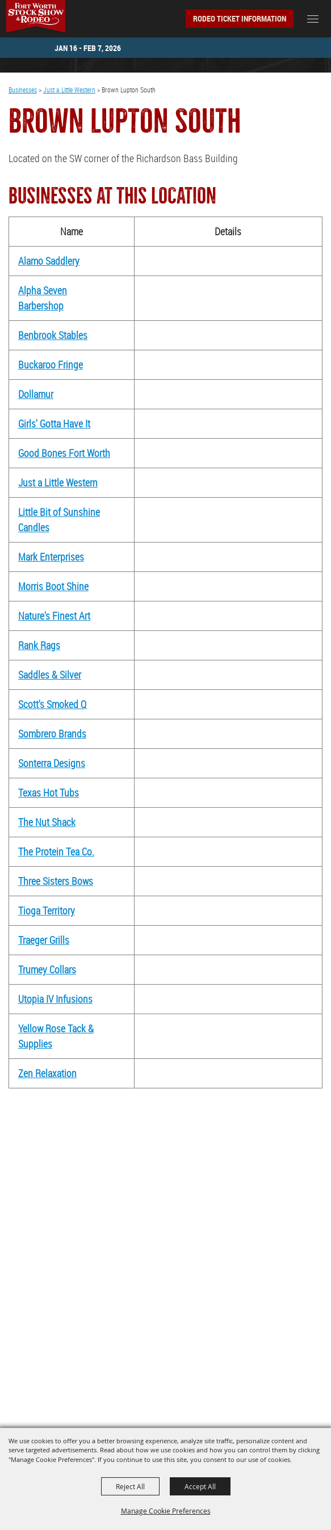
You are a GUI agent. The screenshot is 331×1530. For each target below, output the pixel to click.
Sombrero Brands (52, 733)
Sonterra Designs (51, 763)
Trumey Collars (47, 969)
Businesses (23, 89)
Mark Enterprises (51, 556)
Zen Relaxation (47, 1073)
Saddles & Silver (49, 674)
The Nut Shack (47, 822)
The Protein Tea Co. (56, 851)
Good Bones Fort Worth (64, 453)
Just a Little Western (69, 89)
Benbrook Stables (52, 335)
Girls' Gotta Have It (54, 423)
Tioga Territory (46, 910)
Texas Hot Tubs (48, 792)
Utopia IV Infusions (55, 999)
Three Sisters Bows (55, 881)
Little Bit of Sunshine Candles (59, 519)
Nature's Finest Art (54, 615)
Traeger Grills (43, 940)
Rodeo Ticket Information (239, 18)
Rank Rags (39, 645)
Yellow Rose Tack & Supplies (56, 1036)
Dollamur (35, 394)
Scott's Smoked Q (52, 704)
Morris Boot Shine (53, 586)
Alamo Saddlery (48, 261)
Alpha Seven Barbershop (42, 297)
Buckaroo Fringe (50, 364)
